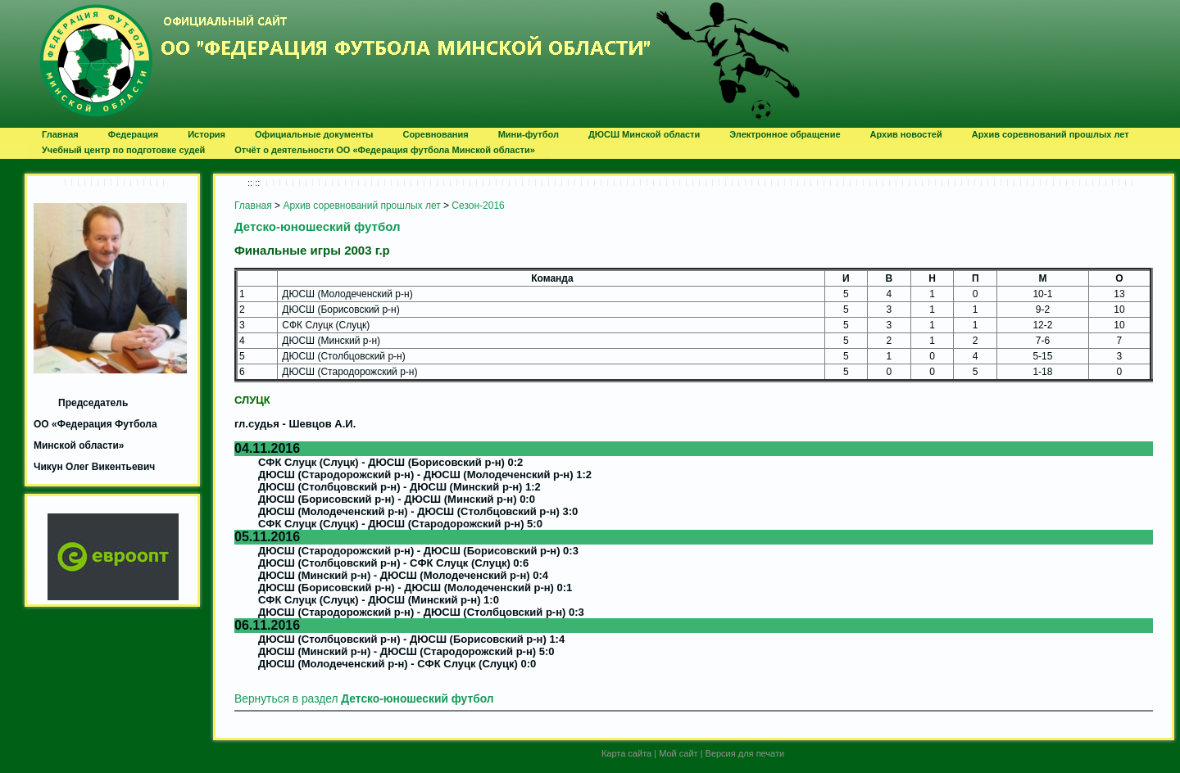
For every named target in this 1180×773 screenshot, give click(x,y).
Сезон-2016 (478, 205)
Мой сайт (678, 753)
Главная (253, 205)
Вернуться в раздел (364, 699)
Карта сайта (626, 753)
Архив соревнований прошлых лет (361, 205)
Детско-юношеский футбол (317, 226)
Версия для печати (745, 753)
